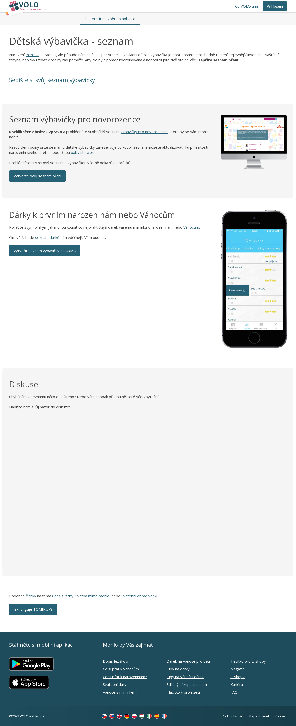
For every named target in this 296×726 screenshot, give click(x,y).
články (31, 595)
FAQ (234, 692)
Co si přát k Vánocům (121, 668)
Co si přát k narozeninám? (125, 676)
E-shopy (237, 676)
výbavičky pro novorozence (144, 131)
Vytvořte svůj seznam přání (37, 175)
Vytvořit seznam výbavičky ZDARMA (45, 250)
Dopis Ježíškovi (115, 661)
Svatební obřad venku (140, 595)
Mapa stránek (259, 716)
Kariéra (236, 684)
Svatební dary (114, 684)
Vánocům (191, 227)
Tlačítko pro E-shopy (248, 661)
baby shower (82, 152)
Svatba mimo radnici (93, 595)
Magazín (237, 668)
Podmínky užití (233, 716)
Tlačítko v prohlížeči (183, 692)
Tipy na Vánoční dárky (185, 676)
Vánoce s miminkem (120, 692)
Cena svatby (63, 595)
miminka (33, 54)
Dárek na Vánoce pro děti (188, 661)
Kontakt (281, 716)
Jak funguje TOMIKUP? (33, 609)
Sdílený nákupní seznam (187, 684)
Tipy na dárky (178, 668)
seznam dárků (47, 237)
